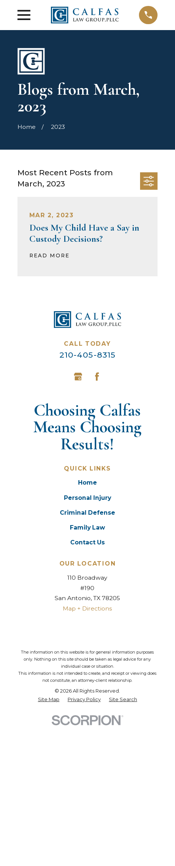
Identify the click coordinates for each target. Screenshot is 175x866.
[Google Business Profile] (78, 376)
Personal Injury (87, 497)
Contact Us (87, 542)
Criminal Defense (87, 512)
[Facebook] (97, 376)
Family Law (87, 527)
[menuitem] (48, 699)
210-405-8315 (87, 354)
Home (87, 482)
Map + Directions (87, 608)
